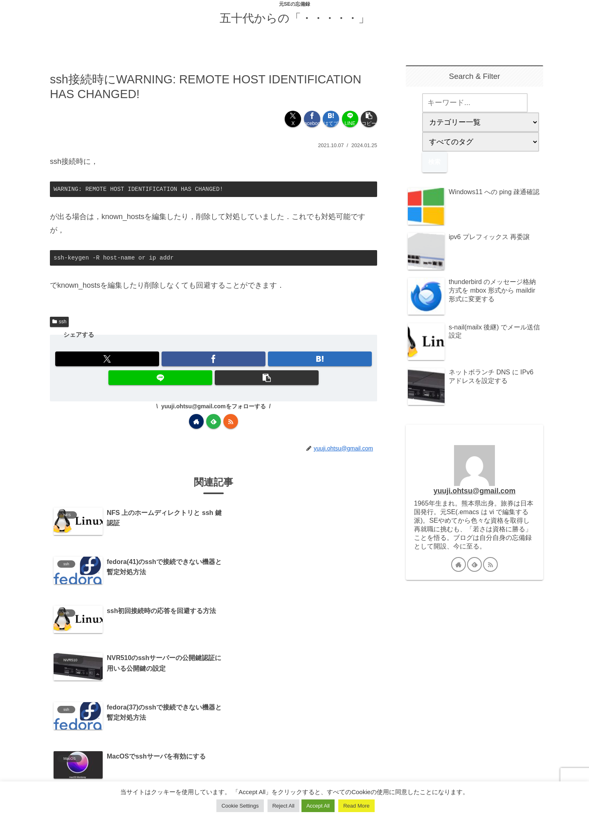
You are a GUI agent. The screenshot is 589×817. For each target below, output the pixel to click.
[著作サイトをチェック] (196, 421)
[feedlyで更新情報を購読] (213, 421)
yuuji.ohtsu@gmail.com (474, 491)
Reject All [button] (283, 806)
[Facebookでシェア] (312, 119)
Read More (356, 806)
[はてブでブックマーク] (331, 119)
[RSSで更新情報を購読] (230, 421)
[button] (369, 119)
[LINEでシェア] (350, 119)
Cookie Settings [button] (240, 806)
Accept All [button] (318, 806)
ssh (59, 322)
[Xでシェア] (293, 119)
